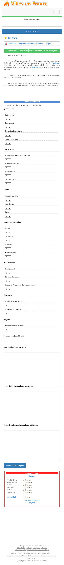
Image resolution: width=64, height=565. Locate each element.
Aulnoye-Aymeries (42, 548)
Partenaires (42, 553)
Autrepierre (18, 550)
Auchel (35, 548)
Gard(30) (39, 44)
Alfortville (20, 548)
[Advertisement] (33, 94)
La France (11, 44)
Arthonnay (29, 548)
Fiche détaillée (12, 51)
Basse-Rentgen (45, 550)
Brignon (49, 44)
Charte (49, 553)
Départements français (48, 556)
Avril (22, 550)
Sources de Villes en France (27, 553)
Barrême (38, 550)
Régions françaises (32, 558)
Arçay (24, 548)
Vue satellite (23, 51)
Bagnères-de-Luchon (30, 550)
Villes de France (33, 556)
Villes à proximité (35, 51)
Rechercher (32, 31)
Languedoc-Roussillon (26, 44)
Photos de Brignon (50, 51)
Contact (13, 553)
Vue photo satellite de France (17, 556)
